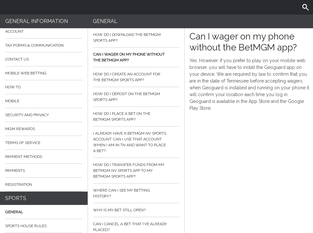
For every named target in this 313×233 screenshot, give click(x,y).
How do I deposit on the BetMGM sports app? (136, 97)
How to (43, 87)
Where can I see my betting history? (136, 193)
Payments (43, 170)
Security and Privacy (27, 115)
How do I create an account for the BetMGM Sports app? (136, 77)
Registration (18, 184)
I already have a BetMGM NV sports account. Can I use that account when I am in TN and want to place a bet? (136, 142)
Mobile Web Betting (26, 73)
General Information (36, 21)
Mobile (12, 101)
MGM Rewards (20, 129)
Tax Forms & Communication (43, 45)
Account (43, 31)
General (14, 212)
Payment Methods (43, 156)
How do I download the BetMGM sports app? (136, 37)
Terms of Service (43, 142)
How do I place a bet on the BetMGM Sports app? (136, 116)
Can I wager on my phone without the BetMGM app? (136, 57)
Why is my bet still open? (136, 210)
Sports (15, 198)
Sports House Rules (26, 226)
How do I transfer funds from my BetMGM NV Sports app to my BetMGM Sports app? (136, 170)
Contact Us (17, 59)
